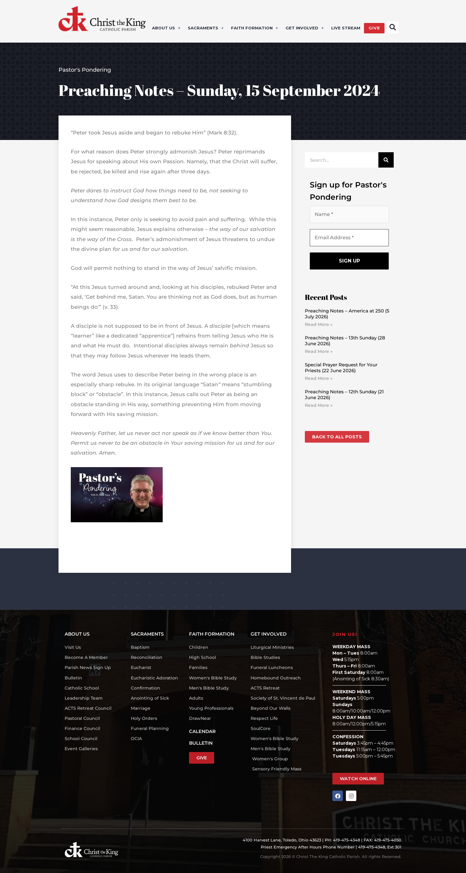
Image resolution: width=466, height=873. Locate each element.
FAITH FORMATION (254, 28)
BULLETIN (201, 743)
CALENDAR (202, 731)
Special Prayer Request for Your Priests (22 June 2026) (341, 368)
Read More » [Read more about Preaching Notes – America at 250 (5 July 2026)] (318, 324)
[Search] (386, 160)
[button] (393, 27)
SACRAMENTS (206, 28)
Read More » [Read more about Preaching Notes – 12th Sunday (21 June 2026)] (318, 405)
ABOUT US (166, 28)
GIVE (374, 28)
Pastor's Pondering (85, 69)
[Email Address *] (349, 237)
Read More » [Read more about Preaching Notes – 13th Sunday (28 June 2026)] (318, 351)
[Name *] (349, 214)
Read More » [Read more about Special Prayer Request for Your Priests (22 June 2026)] (318, 378)
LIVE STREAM (345, 28)
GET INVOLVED (305, 28)
